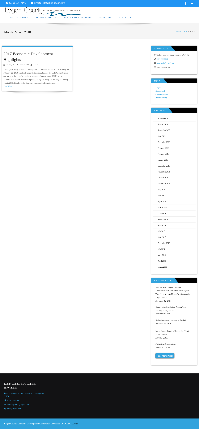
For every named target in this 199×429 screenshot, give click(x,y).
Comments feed (161, 94)
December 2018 (164, 166)
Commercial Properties (77, 18)
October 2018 (163, 178)
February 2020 (163, 148)
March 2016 (162, 267)
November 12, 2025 (163, 301)
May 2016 (162, 255)
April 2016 (162, 261)
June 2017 (162, 237)
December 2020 (164, 142)
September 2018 (164, 184)
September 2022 (164, 130)
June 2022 (162, 136)
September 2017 (164, 219)
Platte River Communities (165, 344)
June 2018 (162, 196)
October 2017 (163, 213)
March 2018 (162, 207)
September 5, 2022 (162, 347)
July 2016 (161, 249)
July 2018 (161, 190)
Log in (158, 88)
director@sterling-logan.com (49, 2)
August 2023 (163, 124)
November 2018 (164, 172)
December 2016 (164, 243)
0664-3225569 (162, 59)
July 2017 (161, 231)
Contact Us (125, 18)
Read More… (8, 86)
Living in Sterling (18, 18)
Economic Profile (46, 18)
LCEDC (35, 65)
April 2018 (162, 202)
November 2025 (164, 118)
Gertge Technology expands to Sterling (170, 320)
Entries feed (160, 91)
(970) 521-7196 (13, 400)
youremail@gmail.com (165, 63)
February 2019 (163, 154)
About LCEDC (105, 18)
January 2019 (163, 160)
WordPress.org (161, 98)
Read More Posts (165, 355)
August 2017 (163, 225)
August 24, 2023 (161, 338)
